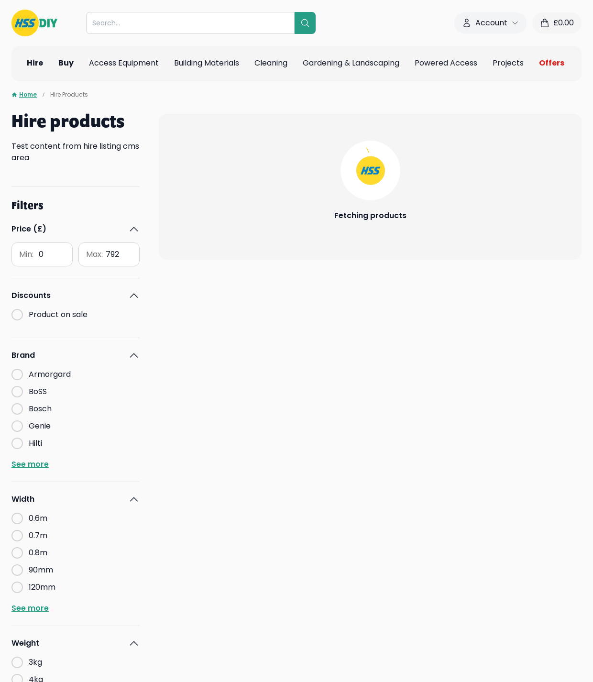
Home (24, 95)
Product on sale (58, 247)
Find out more (37, 616)
